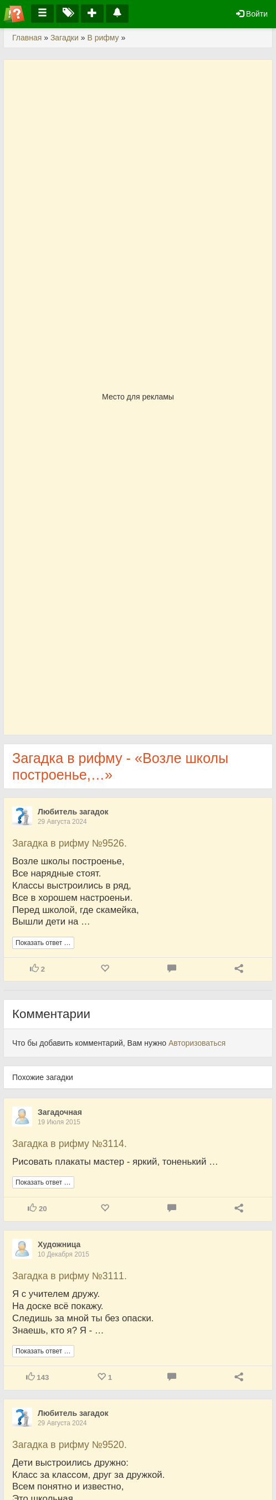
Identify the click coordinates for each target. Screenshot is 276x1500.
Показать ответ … (43, 943)
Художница (59, 1244)
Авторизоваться (197, 1043)
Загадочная (60, 1112)
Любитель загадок (73, 811)
